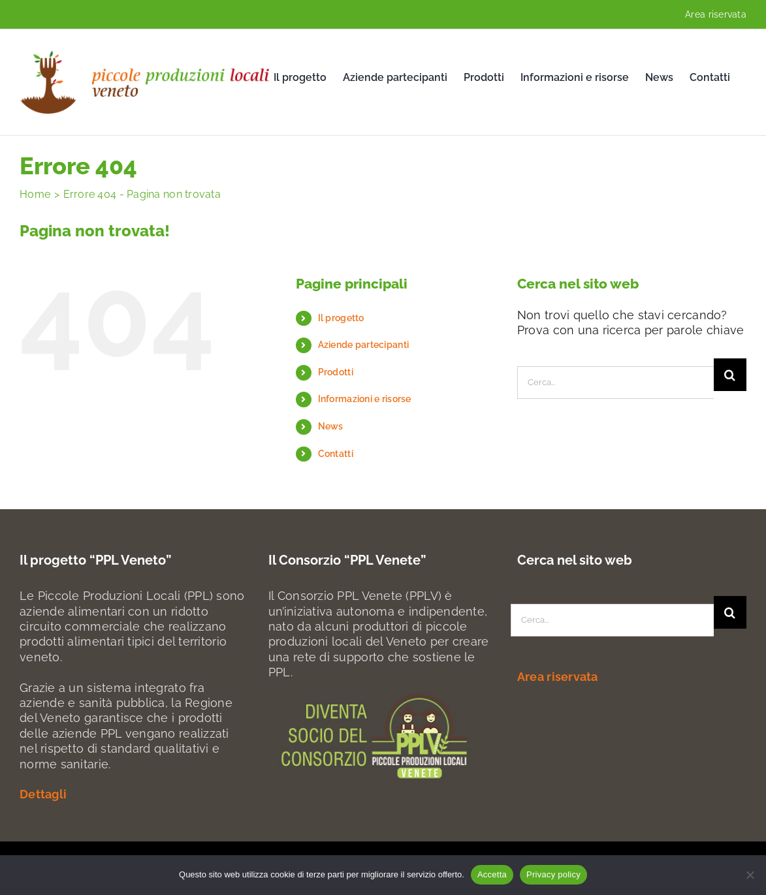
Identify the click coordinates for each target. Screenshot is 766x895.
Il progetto (341, 318)
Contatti (335, 453)
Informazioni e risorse (364, 399)
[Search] (730, 374)
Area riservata (715, 14)
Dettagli (43, 794)
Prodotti (335, 372)
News (330, 426)
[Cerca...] (615, 382)
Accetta (492, 874)
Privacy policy (553, 874)
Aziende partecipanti (363, 344)
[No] (749, 874)
